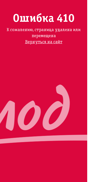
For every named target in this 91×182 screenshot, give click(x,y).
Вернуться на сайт (43, 42)
